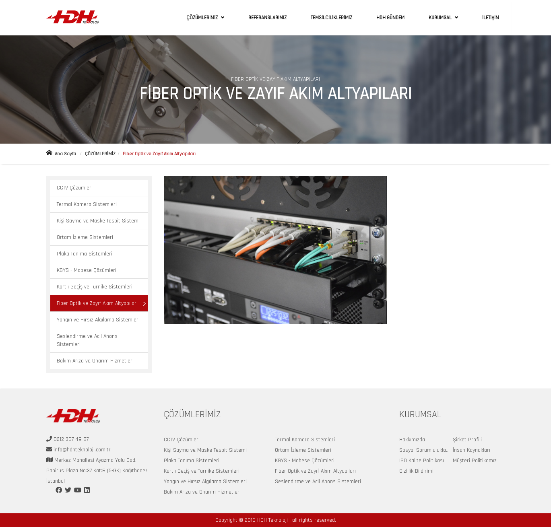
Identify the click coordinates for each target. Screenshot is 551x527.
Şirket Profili (467, 439)
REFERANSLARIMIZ (267, 17)
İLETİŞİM (490, 17)
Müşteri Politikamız (475, 460)
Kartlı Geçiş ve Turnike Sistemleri (94, 286)
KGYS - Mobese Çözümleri (86, 270)
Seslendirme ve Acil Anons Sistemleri (87, 340)
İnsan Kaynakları (471, 450)
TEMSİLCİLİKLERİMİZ (331, 17)
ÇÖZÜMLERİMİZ (202, 17)
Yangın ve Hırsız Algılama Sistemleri (98, 319)
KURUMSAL (441, 17)
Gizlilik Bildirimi (416, 471)
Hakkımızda (412, 439)
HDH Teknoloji (273, 520)
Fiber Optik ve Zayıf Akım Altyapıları (97, 303)
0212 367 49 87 (70, 439)
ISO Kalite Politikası (421, 460)
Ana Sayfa (61, 154)
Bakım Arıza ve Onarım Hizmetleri (95, 360)
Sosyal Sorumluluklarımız (428, 450)
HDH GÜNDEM (390, 17)
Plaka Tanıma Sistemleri (84, 253)
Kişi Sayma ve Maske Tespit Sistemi (98, 220)
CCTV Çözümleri (75, 187)
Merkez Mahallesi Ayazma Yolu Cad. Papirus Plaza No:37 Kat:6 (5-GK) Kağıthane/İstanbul (97, 471)
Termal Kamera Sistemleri (87, 204)
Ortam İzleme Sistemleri (85, 237)
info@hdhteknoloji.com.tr (81, 449)
